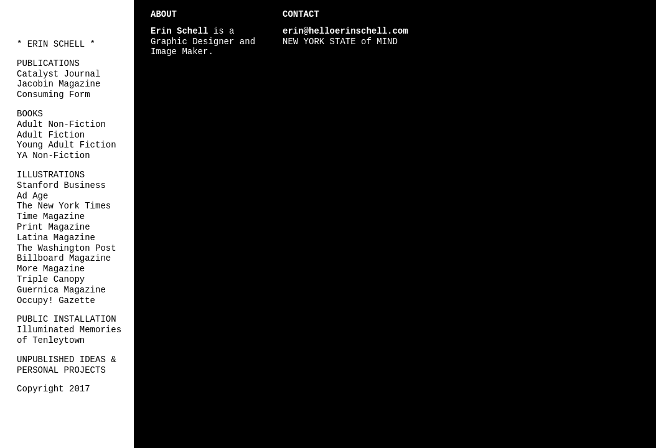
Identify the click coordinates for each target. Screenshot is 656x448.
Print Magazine (53, 227)
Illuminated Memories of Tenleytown (69, 335)
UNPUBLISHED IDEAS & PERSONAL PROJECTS (66, 365)
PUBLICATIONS (48, 63)
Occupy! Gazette (56, 301)
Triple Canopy (51, 279)
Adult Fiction (51, 135)
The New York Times (64, 206)
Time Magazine (51, 217)
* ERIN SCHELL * (56, 44)
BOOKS (30, 114)
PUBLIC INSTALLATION (66, 319)
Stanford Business (61, 185)
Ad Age (32, 196)
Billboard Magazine (64, 258)
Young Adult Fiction (66, 145)
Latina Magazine (56, 238)
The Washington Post (66, 248)
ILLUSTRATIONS (51, 175)
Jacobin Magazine (58, 84)
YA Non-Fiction (53, 156)
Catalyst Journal (58, 74)
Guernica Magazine (61, 290)
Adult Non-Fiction (61, 124)
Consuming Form (53, 95)
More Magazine (51, 269)
